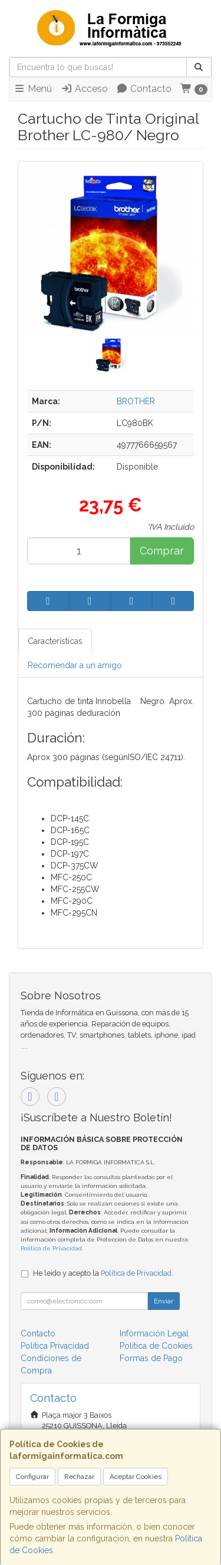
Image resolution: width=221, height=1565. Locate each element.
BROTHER (136, 401)
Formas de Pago (151, 1358)
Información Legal (154, 1333)
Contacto (143, 88)
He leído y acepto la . (103, 1273)
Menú (33, 88)
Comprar (162, 550)
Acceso (84, 88)
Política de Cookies (156, 1346)
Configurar (32, 1476)
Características (55, 641)
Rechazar (79, 1476)
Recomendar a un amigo (75, 665)
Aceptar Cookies (135, 1476)
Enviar (163, 1301)
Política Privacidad (55, 1346)
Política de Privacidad (51, 1248)
